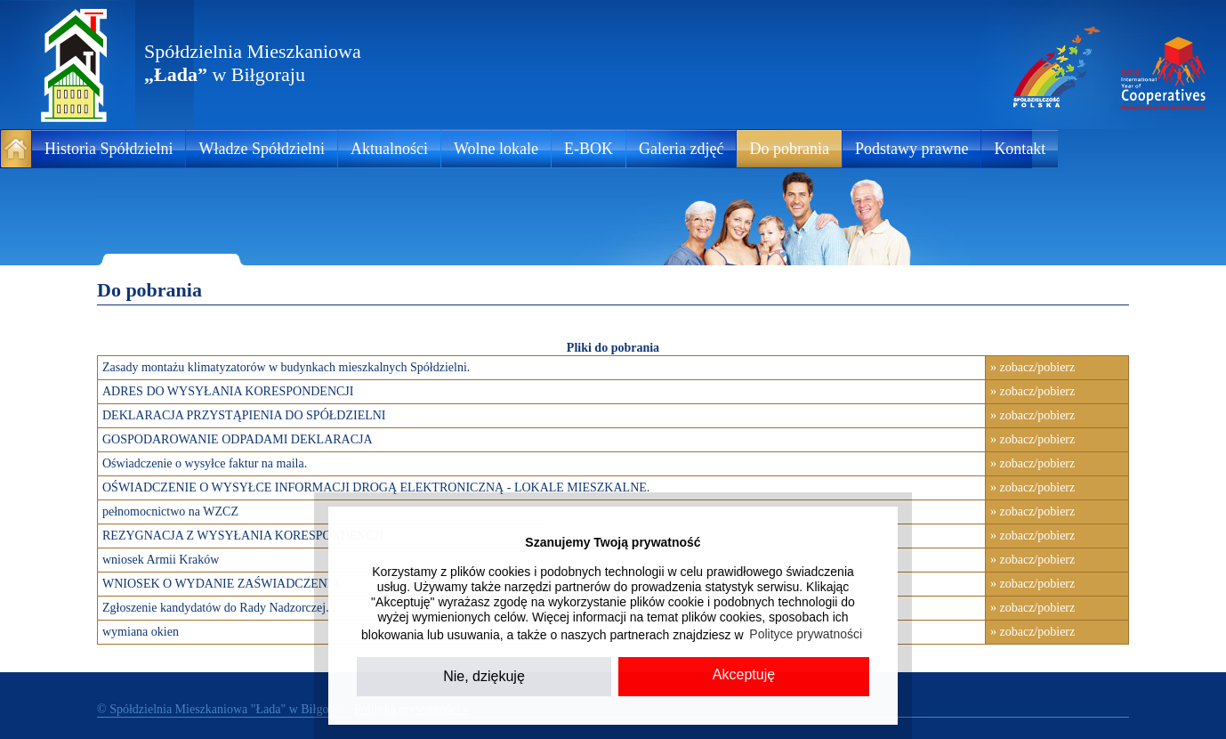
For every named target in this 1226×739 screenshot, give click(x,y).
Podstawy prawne (911, 149)
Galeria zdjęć (681, 149)
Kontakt (1019, 149)
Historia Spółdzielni (108, 149)
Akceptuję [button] (744, 674)
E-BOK (588, 149)
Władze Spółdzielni (261, 149)
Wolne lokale (496, 149)
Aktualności (389, 149)
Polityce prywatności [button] (805, 634)
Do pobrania (788, 149)
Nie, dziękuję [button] (484, 676)
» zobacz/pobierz (1032, 367)
